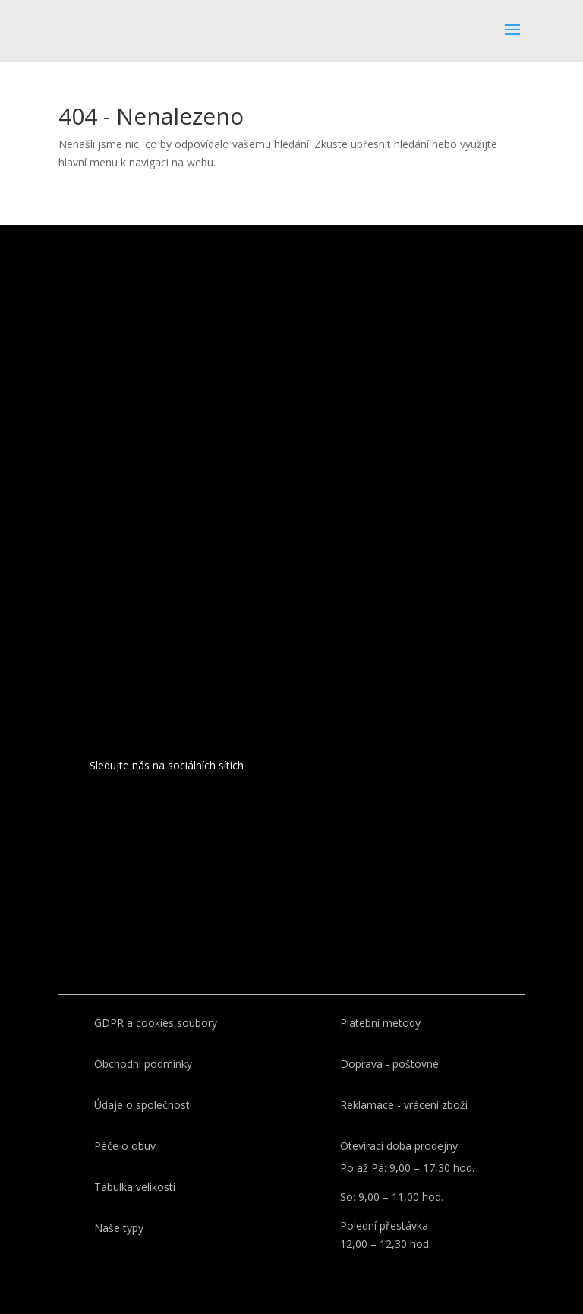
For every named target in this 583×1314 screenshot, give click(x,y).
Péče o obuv (125, 1146)
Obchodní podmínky (143, 1064)
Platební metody (380, 1023)
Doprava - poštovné (389, 1064)
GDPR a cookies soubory (155, 1023)
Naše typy (118, 1228)
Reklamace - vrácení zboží (404, 1105)
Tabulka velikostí (134, 1187)
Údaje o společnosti (143, 1105)
